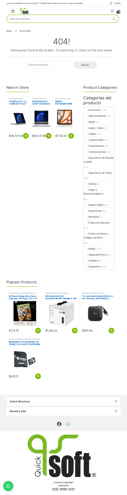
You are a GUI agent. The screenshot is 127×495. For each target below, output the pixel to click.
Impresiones (92, 210)
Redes (89, 248)
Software (91, 260)
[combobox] (58, 19)
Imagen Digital (93, 204)
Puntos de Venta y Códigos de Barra (96, 235)
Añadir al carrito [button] (26, 136)
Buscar (113, 19)
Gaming (90, 183)
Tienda (115, 3)
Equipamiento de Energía (56, 293)
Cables (90, 133)
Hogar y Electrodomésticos (93, 191)
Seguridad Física (95, 254)
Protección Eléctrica (97, 222)
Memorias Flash (32, 339)
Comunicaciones (95, 151)
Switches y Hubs (96, 293)
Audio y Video (94, 128)
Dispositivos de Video (98, 172)
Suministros (92, 266)
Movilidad (91, 216)
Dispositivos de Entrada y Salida (99, 159)
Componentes (94, 139)
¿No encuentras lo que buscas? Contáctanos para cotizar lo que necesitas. (45, 3)
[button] (8, 486)
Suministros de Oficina (22, 294)
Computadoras (16, 98)
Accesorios (92, 109)
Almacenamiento (95, 115)
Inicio (9, 30)
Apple (89, 121)
